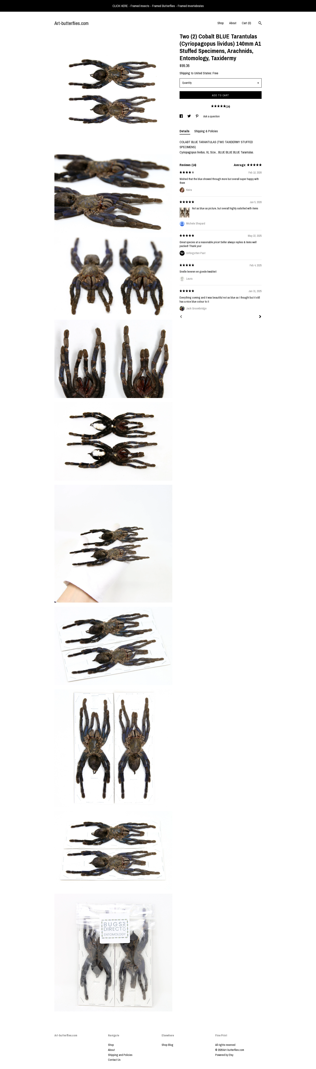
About (232, 23)
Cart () (246, 23)
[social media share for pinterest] (197, 116)
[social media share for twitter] (189, 116)
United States (202, 73)
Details (185, 131)
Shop (220, 23)
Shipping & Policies (206, 131)
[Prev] (181, 317)
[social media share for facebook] (181, 116)
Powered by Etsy (224, 1055)
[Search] (260, 23)
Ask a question (211, 116)
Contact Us (114, 1060)
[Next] (260, 317)
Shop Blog (167, 1045)
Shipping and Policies (120, 1055)
